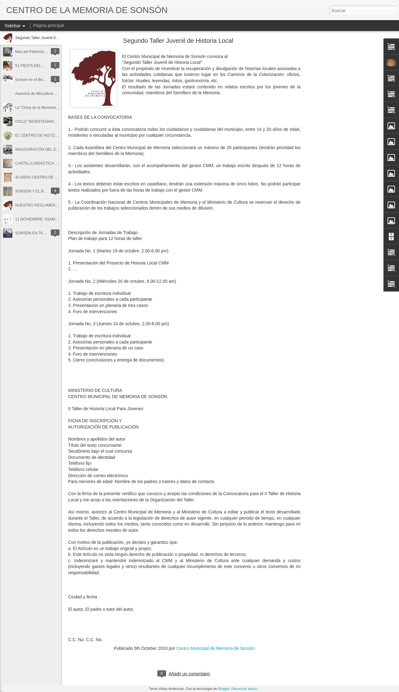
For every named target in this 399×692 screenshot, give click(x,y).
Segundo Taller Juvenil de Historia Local (48, 38)
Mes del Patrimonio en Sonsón (40, 52)
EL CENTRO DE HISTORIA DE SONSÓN (49, 135)
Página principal (48, 25)
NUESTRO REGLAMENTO (37, 205)
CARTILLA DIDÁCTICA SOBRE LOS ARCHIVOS (55, 163)
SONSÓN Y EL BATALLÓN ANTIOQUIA (48, 191)
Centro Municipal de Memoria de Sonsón (215, 648)
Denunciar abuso (244, 688)
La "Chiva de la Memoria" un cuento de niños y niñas (58, 107)
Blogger (223, 688)
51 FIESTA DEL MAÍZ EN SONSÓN (44, 66)
